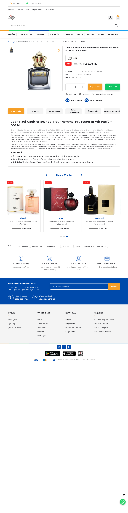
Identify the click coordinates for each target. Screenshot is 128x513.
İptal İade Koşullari (101, 329)
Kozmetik (40, 333)
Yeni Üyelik (12, 321)
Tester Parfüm (42, 325)
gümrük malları (37, 247)
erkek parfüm (67, 247)
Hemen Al (113, 88)
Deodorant (41, 329)
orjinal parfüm (23, 247)
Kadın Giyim (41, 337)
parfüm (78, 247)
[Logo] (11, 18)
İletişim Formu (70, 325)
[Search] (64, 26)
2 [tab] (64, 237)
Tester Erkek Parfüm (99, 72)
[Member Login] (109, 17)
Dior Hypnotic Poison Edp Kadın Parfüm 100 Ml (64, 224)
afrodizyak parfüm (52, 247)
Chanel (26, 219)
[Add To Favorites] (58, 51)
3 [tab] (67, 237)
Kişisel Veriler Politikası (103, 333)
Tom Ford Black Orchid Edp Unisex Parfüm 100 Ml (102, 224)
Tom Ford (102, 219)
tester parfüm (89, 247)
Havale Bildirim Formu (74, 329)
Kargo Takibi (70, 333)
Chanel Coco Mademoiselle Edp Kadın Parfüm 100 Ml (26, 224)
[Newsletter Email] (85, 288)
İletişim (68, 321)
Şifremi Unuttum (14, 329)
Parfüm (39, 321)
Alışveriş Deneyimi (112, 112)
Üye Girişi (11, 325)
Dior (64, 219)
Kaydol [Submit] (114, 288)
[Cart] (117, 17)
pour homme (101, 247)
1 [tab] (61, 237)
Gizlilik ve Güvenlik (101, 325)
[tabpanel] (26, 207)
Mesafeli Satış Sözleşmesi (104, 321)
